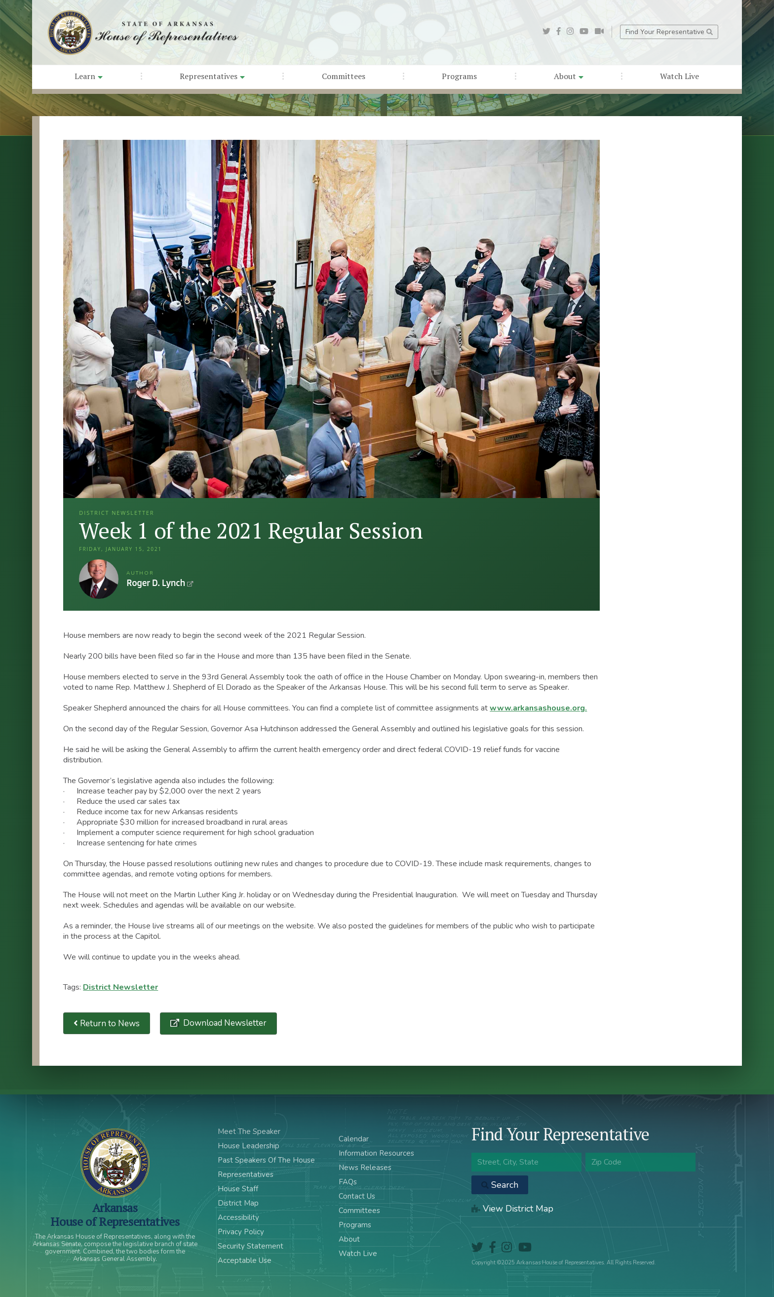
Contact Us (357, 1196)
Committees (343, 76)
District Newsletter (120, 987)
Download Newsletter (224, 1023)
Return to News (107, 1023)
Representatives (212, 76)
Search (499, 1185)
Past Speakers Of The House (266, 1160)
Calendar (354, 1139)
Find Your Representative (669, 32)
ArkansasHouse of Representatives (114, 1214)
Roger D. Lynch (98, 579)
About (568, 76)
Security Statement (250, 1246)
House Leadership (248, 1146)
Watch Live (679, 76)
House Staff (238, 1189)
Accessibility (238, 1217)
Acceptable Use (244, 1260)
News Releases (365, 1167)
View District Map (512, 1208)
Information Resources (376, 1153)
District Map (238, 1203)
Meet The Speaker (249, 1131)
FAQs (348, 1182)
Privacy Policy (241, 1232)
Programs (459, 76)
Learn (89, 76)
